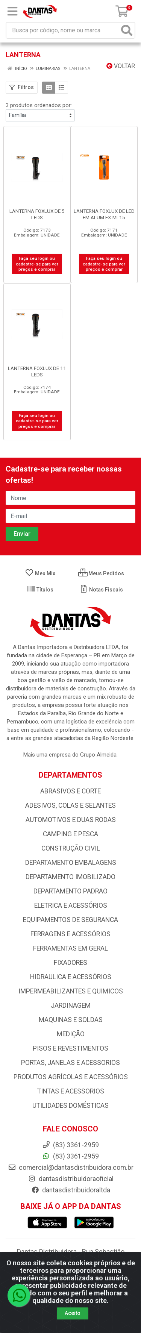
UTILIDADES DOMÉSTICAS (70, 1105)
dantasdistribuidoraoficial (71, 1179)
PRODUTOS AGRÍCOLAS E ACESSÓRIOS (71, 1077)
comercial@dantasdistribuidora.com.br (70, 1167)
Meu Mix (40, 573)
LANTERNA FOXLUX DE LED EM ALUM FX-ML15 (104, 214)
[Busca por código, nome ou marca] (62, 30)
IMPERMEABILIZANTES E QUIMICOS (70, 991)
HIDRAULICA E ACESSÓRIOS (70, 977)
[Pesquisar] (127, 30)
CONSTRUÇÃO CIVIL (70, 848)
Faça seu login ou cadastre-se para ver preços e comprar (37, 264)
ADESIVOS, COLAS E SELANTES (70, 805)
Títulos (39, 590)
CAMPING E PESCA (70, 834)
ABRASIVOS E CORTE (70, 791)
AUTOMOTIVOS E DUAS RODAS (71, 819)
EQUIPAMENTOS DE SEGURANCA (70, 920)
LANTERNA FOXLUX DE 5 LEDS (37, 214)
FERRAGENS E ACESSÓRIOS (70, 934)
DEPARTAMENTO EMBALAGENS (70, 862)
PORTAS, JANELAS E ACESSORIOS (70, 1062)
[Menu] (12, 11)
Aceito (72, 1313)
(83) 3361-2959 (70, 1156)
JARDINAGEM (71, 1005)
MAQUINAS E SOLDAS (71, 1020)
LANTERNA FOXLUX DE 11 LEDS (37, 371)
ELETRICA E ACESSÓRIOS (70, 905)
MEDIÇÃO (71, 1034)
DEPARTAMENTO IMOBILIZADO (70, 877)
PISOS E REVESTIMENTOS (70, 1048)
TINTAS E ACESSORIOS (70, 1091)
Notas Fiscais (101, 590)
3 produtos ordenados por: (39, 105)
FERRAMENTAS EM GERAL (70, 948)
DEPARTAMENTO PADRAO (70, 891)
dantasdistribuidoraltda (70, 1190)
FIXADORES (70, 962)
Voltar (120, 66)
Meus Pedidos (101, 573)
